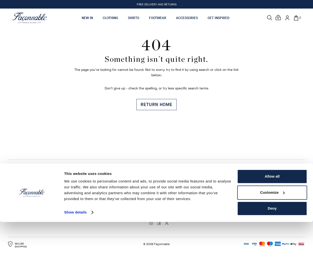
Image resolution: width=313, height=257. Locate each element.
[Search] (270, 18)
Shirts (133, 18)
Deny (272, 243)
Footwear (157, 18)
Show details (75, 247)
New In (87, 18)
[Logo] (29, 17)
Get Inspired (218, 18)
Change (187, 180)
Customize (272, 227)
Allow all (272, 211)
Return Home (156, 104)
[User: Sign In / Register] (287, 18)
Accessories (187, 18)
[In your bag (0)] (297, 18)
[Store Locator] (278, 18)
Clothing (110, 18)
